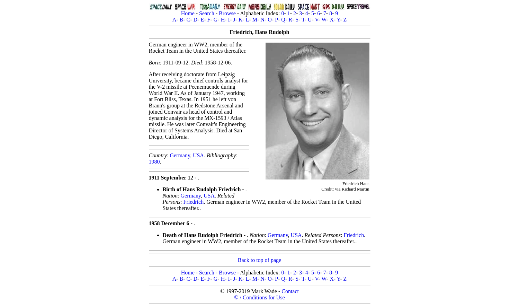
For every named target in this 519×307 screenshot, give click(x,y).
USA (198, 155)
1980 (154, 162)
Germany (180, 155)
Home (188, 13)
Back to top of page (259, 260)
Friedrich (194, 202)
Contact (290, 291)
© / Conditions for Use (259, 297)
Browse (227, 13)
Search (206, 13)
